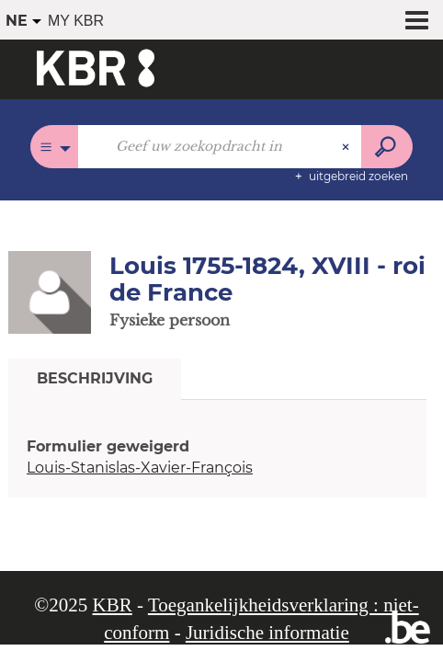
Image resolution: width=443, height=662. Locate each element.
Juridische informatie (267, 633)
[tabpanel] (217, 458)
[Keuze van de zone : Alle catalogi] (54, 146)
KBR (112, 605)
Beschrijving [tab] (95, 378)
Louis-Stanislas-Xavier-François (140, 467)
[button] (49, 291)
